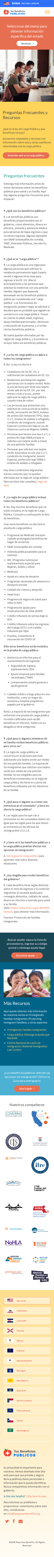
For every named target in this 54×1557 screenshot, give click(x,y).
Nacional (27, 43)
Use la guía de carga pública (22, 856)
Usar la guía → (27, 1088)
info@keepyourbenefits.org (23, 1513)
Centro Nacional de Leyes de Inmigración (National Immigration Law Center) (27, 1046)
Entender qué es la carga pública (26, 155)
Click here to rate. (36, 1496)
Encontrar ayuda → (27, 955)
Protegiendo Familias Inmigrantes (26, 1029)
